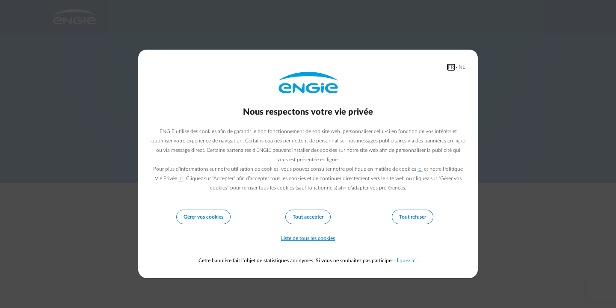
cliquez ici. (406, 260)
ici (420, 169)
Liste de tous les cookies (308, 238)
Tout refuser (412, 216)
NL (462, 67)
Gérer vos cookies (203, 216)
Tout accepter (308, 216)
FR (451, 67)
